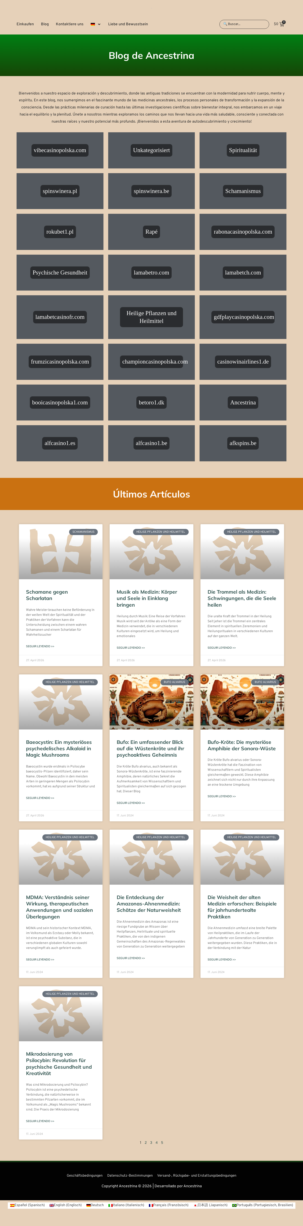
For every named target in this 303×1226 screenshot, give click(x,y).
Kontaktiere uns (70, 24)
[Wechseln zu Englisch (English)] (96, 1206)
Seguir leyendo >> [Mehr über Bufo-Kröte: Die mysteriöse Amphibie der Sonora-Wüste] (222, 796)
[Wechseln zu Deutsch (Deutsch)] (127, 1206)
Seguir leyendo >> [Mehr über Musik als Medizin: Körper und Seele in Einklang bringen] (131, 648)
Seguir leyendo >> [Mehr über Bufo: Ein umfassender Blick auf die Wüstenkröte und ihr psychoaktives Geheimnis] (131, 803)
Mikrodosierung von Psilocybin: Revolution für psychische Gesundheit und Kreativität (59, 1064)
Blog (45, 24)
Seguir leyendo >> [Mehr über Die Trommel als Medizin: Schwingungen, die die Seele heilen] (222, 648)
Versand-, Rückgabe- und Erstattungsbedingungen (201, 1176)
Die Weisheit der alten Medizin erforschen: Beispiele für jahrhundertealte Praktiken (242, 907)
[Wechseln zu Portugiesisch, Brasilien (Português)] (151, 1213)
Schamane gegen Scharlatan (47, 595)
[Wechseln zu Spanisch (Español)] (55, 1206)
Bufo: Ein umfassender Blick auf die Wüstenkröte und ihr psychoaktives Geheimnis (150, 748)
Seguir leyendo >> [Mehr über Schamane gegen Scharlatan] (40, 646)
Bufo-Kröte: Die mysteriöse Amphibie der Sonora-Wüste (242, 745)
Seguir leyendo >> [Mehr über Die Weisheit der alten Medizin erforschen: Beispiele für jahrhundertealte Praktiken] (222, 960)
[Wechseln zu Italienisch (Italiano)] (160, 1206)
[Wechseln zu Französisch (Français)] (204, 1206)
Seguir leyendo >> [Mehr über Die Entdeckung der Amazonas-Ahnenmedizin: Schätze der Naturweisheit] (131, 958)
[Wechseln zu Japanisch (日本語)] (247, 1206)
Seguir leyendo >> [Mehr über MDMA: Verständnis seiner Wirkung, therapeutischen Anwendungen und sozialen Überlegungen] (40, 960)
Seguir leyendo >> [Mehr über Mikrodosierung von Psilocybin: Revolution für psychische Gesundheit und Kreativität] (40, 1122)
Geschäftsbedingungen (79, 1176)
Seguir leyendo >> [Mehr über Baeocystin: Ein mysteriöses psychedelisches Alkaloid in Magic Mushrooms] (40, 798)
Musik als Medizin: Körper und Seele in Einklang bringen (147, 598)
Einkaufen (25, 24)
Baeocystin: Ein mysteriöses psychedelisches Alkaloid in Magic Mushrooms (59, 748)
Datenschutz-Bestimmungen (128, 1176)
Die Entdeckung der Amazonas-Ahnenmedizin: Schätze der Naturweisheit (149, 904)
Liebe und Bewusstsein (128, 24)
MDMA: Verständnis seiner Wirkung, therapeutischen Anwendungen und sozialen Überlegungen (59, 907)
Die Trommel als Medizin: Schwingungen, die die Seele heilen (242, 598)
